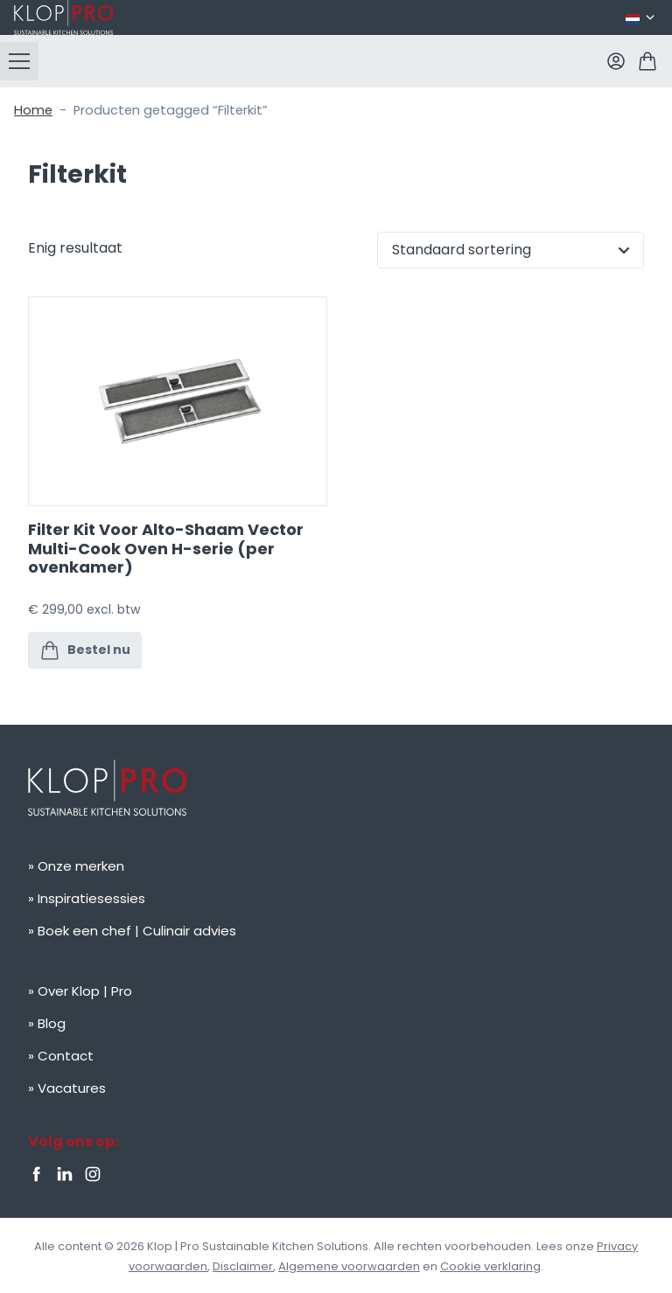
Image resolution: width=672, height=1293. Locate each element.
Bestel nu (84, 650)
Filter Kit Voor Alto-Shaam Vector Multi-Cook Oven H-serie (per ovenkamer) (166, 548)
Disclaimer (243, 1266)
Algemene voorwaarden (349, 1266)
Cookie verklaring (490, 1266)
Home (33, 110)
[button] (19, 61)
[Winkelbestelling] (510, 250)
